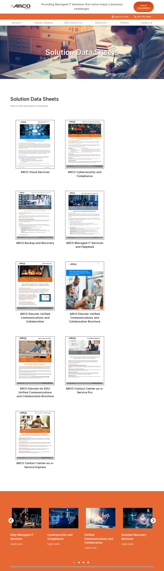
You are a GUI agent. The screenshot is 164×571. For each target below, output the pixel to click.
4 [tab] (88, 418)
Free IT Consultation (143, 6)
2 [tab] (79, 418)
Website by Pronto (144, 567)
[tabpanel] (26, 381)
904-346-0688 (142, 16)
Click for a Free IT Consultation (48, 497)
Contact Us (146, 22)
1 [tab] (75, 418)
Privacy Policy (125, 567)
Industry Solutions (43, 22)
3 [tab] (84, 418)
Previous (9, 374)
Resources (102, 22)
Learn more (16, 399)
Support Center (120, 16)
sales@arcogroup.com (65, 549)
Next (151, 374)
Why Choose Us (74, 22)
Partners (124, 22)
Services (17, 22)
